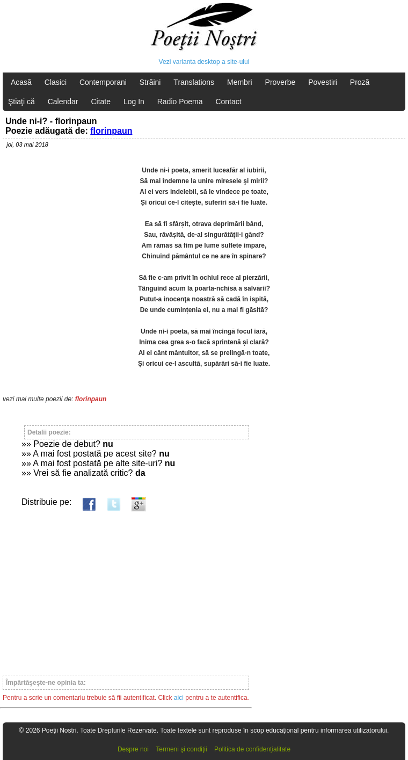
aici (179, 697)
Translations (193, 82)
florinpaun (111, 130)
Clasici (56, 82)
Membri (239, 82)
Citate (101, 101)
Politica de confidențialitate (252, 749)
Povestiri (322, 82)
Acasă (21, 82)
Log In (133, 101)
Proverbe (280, 82)
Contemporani (103, 82)
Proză (360, 82)
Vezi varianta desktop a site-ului (204, 62)
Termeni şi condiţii (181, 749)
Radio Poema (180, 101)
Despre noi (133, 749)
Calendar (63, 101)
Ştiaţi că (21, 101)
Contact (228, 101)
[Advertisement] (126, 588)
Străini (150, 82)
